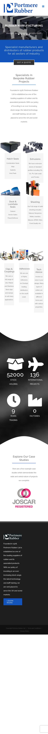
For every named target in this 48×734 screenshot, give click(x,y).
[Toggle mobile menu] (43, 6)
